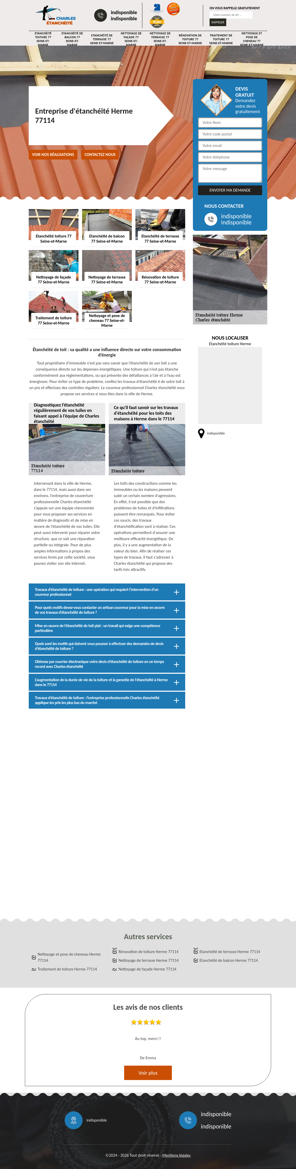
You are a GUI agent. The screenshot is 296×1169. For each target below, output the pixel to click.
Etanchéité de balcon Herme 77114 (229, 960)
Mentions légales (176, 1155)
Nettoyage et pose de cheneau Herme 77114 (69, 957)
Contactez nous (100, 154)
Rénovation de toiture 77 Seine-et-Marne (190, 39)
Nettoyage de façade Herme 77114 (147, 969)
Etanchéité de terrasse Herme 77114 (230, 951)
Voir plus (148, 1072)
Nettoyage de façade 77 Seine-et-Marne (131, 39)
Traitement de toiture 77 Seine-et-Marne (221, 39)
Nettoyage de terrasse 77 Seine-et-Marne (160, 39)
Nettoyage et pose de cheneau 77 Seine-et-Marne (252, 39)
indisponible (124, 12)
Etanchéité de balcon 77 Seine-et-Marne (72, 39)
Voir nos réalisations (53, 154)
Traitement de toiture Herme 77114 (67, 969)
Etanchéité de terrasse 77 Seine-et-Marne (102, 39)
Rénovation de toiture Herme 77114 (148, 951)
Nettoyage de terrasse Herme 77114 (149, 960)
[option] (148, 1040)
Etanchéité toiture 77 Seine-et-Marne (43, 39)
